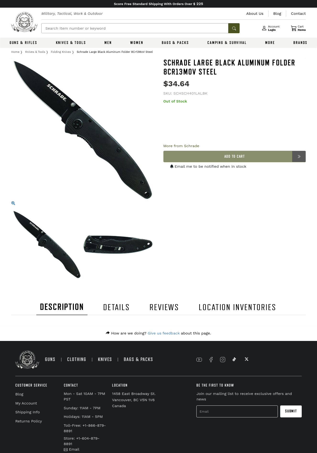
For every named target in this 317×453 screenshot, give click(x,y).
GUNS (50, 359)
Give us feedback (164, 333)
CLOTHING (76, 359)
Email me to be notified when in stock (208, 166)
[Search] (134, 28)
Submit (291, 411)
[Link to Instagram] (223, 359)
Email (72, 449)
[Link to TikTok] (234, 359)
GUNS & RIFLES (23, 43)
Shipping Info (27, 412)
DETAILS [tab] (116, 307)
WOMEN (136, 43)
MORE (270, 43)
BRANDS (300, 43)
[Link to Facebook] (211, 359)
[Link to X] (246, 359)
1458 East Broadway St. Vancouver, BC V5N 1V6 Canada (134, 399)
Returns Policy (28, 421)
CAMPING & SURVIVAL (227, 43)
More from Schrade (181, 146)
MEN (108, 43)
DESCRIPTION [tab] (62, 307)
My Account (26, 403)
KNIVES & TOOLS (71, 43)
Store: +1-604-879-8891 (82, 441)
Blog (19, 394)
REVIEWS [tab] (164, 307)
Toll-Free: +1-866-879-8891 (85, 428)
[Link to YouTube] (199, 359)
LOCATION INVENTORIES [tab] (237, 307)
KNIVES (105, 359)
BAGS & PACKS (175, 43)
